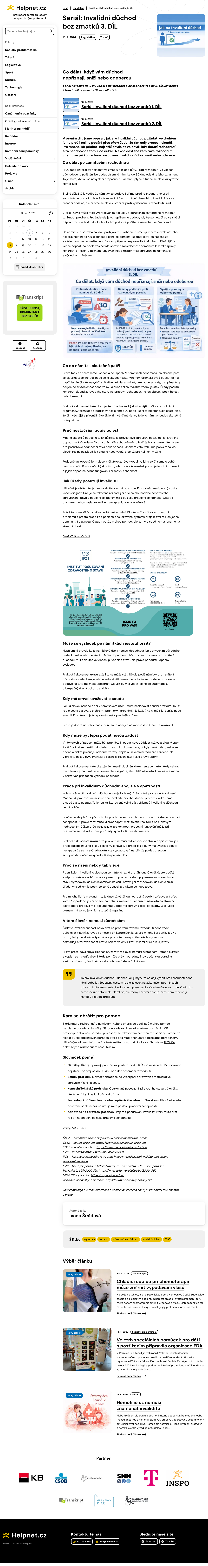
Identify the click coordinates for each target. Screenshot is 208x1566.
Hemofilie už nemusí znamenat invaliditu (139, 1407)
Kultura (10, 80)
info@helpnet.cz (106, 1543)
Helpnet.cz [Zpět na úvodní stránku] (33, 7)
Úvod (65, 7)
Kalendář (11, 136)
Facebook (19, 345)
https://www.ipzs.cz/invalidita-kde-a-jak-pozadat (130, 1167)
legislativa (89, 1240)
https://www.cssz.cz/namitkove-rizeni (121, 1139)
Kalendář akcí (29, 204)
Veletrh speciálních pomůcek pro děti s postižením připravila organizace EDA (159, 1344)
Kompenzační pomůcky (22, 151)
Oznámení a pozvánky (20, 113)
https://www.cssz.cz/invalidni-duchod (122, 1149)
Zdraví (9, 57)
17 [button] (10, 245)
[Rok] (33, 213)
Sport (9, 72)
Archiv (9, 188)
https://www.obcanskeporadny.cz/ (128, 1181)
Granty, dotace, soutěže (22, 121)
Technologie (13, 87)
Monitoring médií (17, 129)
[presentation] (87, 1292)
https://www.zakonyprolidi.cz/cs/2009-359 (127, 1172)
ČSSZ (167, 1240)
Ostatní (10, 95)
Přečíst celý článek (129, 1315)
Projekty (11, 173)
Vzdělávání (13, 158)
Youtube (37, 345)
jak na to (103, 1240)
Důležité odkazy (16, 166)
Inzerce (10, 143)
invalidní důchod (151, 1240)
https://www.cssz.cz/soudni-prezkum (121, 1144)
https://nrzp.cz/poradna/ (107, 1177)
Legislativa (13, 65)
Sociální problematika (21, 50)
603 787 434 (82, 1543)
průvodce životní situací (125, 1240)
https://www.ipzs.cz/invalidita (104, 1153)
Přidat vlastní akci (31, 267)
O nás (9, 181)
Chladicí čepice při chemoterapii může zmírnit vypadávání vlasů (153, 1286)
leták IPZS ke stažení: (76, 537)
